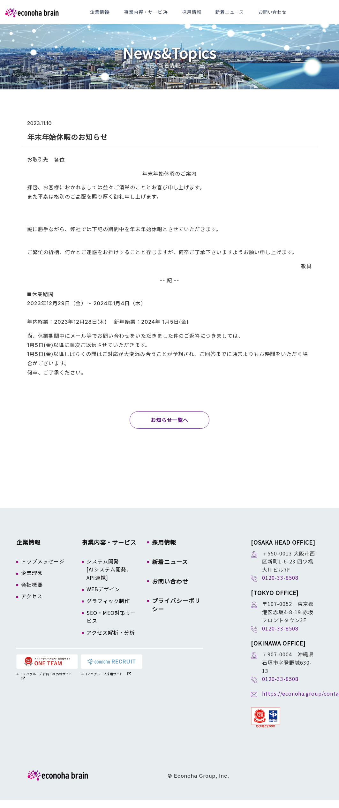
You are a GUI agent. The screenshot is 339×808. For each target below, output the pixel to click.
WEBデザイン (103, 596)
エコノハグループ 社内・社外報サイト (44, 681)
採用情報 (211, 16)
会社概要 (32, 592)
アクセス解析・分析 (111, 640)
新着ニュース (241, 16)
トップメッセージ (42, 569)
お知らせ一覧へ (170, 428)
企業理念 (32, 580)
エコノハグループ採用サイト (102, 681)
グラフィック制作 (108, 608)
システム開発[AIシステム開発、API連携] (109, 577)
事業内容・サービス (170, 16)
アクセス (31, 604)
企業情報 (129, 16)
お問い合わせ (275, 16)
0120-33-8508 (280, 585)
